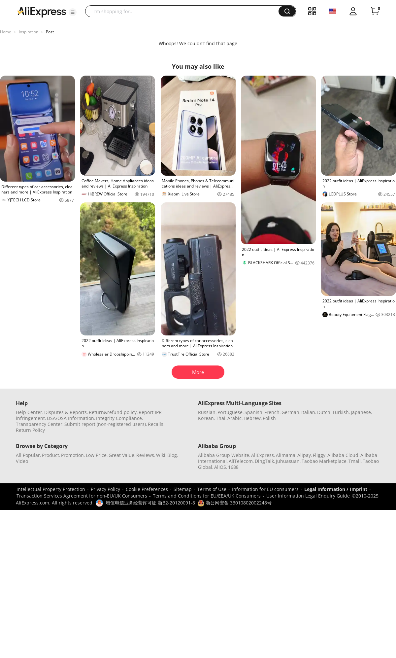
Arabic (234, 418)
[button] (73, 12)
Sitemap (183, 489)
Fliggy (319, 455)
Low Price (96, 455)
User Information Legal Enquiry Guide (308, 496)
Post (50, 32)
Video (22, 461)
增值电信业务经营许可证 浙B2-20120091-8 (150, 503)
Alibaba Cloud (342, 455)
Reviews (145, 455)
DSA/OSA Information (70, 418)
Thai (220, 418)
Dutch (323, 412)
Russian (206, 412)
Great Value (121, 455)
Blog (172, 455)
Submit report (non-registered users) (105, 424)
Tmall (354, 461)
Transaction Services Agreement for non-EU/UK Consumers (81, 496)
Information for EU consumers (265, 489)
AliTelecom (241, 461)
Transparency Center (39, 424)
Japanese (361, 412)
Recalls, (156, 424)
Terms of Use (211, 489)
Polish (269, 418)
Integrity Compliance (119, 418)
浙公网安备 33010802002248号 (235, 503)
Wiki (160, 455)
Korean (206, 418)
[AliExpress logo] (41, 11)
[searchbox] (184, 11)
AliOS (220, 467)
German (290, 412)
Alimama (285, 455)
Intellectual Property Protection (50, 489)
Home (5, 32)
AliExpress (262, 455)
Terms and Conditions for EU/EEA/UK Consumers (207, 496)
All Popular (28, 455)
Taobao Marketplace (324, 461)
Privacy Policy (105, 489)
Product (50, 455)
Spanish (253, 412)
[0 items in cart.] (375, 11)
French (272, 412)
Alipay (304, 455)
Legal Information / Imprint (335, 489)
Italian (308, 412)
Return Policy (30, 430)
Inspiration (28, 32)
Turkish (340, 412)
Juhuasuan (288, 461)
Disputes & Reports (65, 412)
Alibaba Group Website (223, 455)
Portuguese (230, 412)
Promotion (72, 455)
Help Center (29, 412)
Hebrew (252, 418)
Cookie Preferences (147, 489)
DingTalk (264, 461)
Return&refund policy (113, 412)
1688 (233, 467)
